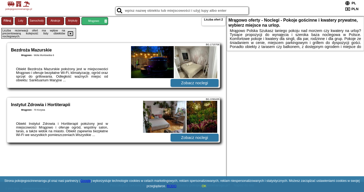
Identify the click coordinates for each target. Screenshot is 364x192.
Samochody (37, 20)
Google (85, 181)
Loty (20, 20)
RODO (171, 186)
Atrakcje (55, 20)
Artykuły (73, 20)
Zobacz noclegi (194, 83)
